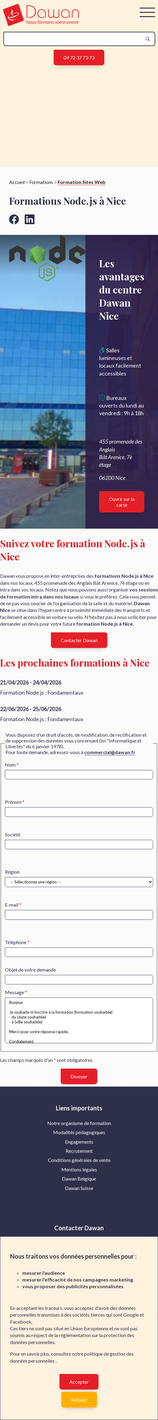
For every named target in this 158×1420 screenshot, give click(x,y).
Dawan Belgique (79, 1182)
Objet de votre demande (30, 973)
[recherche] (74, 39)
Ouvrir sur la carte (122, 506)
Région (12, 876)
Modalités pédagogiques (79, 1136)
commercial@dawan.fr (109, 756)
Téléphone (16, 946)
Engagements (79, 1145)
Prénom (13, 806)
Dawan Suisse (79, 1192)
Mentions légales (79, 1173)
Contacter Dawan (79, 644)
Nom (10, 768)
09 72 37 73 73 (79, 57)
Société (12, 838)
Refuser (79, 1400)
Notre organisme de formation (79, 1127)
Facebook (20, 1322)
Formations (41, 186)
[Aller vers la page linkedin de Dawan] (29, 223)
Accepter (79, 1382)
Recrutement (79, 1155)
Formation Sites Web (82, 186)
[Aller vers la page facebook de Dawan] (14, 223)
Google (131, 1315)
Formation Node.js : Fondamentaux (41, 696)
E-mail (11, 908)
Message (14, 996)
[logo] (41, 24)
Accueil (17, 186)
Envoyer (79, 1080)
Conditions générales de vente (79, 1164)
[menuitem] (79, 1127)
